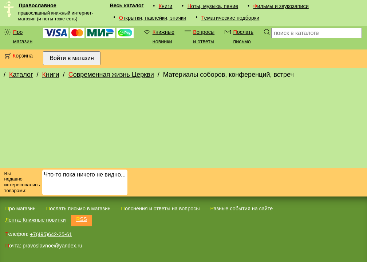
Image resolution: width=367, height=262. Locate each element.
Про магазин (22, 36)
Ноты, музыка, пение (213, 6)
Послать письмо (243, 36)
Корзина (23, 56)
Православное (37, 5)
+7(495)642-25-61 (51, 234)
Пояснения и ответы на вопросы (160, 208)
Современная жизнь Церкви (111, 74)
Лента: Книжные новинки (35, 220)
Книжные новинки (163, 36)
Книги (166, 6)
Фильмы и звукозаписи (281, 6)
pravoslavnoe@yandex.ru (52, 246)
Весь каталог (126, 5)
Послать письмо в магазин (78, 208)
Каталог (21, 74)
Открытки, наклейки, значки (152, 18)
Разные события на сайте (241, 208)
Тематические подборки (230, 18)
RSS (81, 219)
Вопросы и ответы (203, 36)
